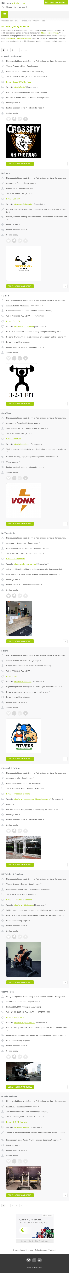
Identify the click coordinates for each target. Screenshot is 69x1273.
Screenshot (33, 87)
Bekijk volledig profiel (20, 164)
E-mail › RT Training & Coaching (19, 900)
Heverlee (25, 305)
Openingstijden (13, 103)
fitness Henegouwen (49, 33)
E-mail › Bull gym (13, 199)
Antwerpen (10, 183)
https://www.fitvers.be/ (22, 682)
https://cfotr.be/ (20, 87)
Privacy (39, 1267)
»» (26, 50)
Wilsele (24, 660)
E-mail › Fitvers (12, 676)
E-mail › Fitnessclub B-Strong (18, 794)
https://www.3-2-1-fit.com (24, 326)
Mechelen (21, 1106)
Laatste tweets (13, 585)
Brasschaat (21, 543)
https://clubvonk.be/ (21, 444)
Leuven (24, 884)
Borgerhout (21, 423)
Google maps (33, 66)
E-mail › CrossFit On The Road (18, 82)
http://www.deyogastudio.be (25, 564)
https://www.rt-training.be (24, 905)
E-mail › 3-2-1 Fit (13, 321)
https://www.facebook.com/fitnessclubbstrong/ (32, 799)
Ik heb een (55, 2)
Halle (23, 66)
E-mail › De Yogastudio (15, 559)
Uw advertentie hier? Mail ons (34, 1241)
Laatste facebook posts (16, 108)
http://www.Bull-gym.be (23, 204)
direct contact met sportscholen (18, 38)
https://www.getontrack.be (24, 1023)
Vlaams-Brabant (12, 66)
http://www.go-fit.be (21, 1127)
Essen (19, 183)
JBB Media (32, 1267)
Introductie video (36, 108)
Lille (18, 778)
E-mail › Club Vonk (13, 439)
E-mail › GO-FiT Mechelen (16, 1122)
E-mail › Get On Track (15, 1017)
